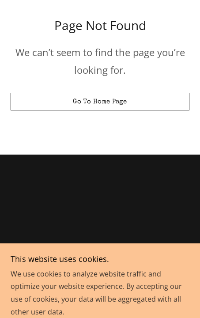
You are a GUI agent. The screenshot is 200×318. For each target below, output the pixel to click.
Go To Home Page (100, 101)
